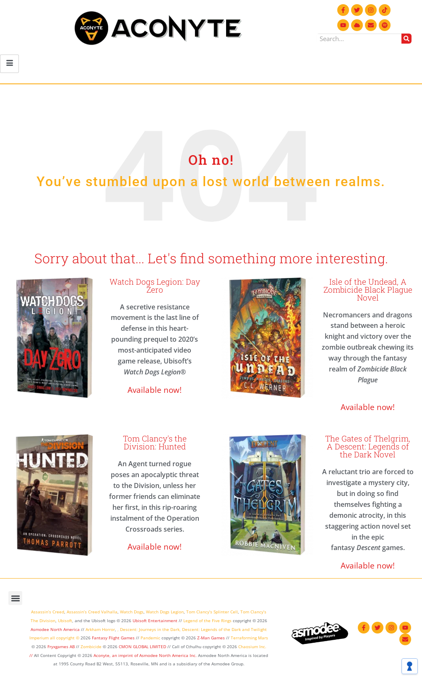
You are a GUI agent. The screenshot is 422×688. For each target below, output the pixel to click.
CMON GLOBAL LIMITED (143, 646)
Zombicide (91, 646)
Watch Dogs (131, 612)
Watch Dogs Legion (165, 612)
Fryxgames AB (61, 646)
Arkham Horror (100, 629)
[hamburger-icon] (9, 64)
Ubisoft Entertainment (155, 620)
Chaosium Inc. (252, 646)
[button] (15, 598)
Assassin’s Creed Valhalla (92, 612)
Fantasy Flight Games (113, 638)
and (246, 629)
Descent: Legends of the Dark (211, 629)
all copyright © (65, 638)
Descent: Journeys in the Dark (150, 629)
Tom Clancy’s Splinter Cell (212, 612)
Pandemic (150, 638)
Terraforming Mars (249, 638)
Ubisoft (65, 620)
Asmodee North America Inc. (168, 655)
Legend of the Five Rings (207, 620)
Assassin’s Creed (47, 612)
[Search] (406, 39)
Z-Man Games (211, 638)
